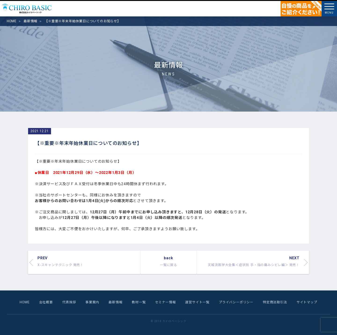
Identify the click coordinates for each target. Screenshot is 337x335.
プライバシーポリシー (236, 302)
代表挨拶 (69, 302)
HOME (24, 302)
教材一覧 (139, 302)
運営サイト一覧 (197, 302)
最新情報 (115, 302)
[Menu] (329, 8)
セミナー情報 (165, 302)
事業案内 (92, 302)
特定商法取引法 (275, 302)
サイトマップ (307, 302)
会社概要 (46, 302)
